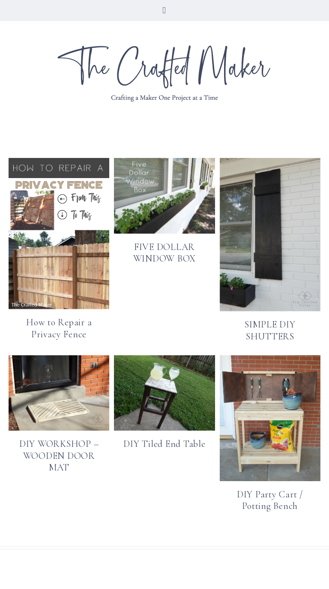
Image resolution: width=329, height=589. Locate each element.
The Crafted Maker (164, 73)
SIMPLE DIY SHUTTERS (270, 330)
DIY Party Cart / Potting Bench (270, 500)
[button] (164, 10)
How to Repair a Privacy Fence (59, 328)
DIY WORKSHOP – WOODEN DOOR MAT (59, 455)
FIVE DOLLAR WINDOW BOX (164, 253)
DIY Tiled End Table (164, 443)
